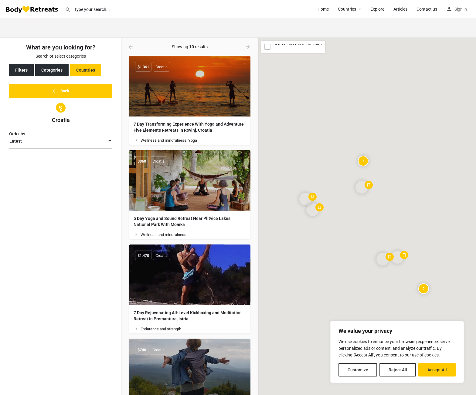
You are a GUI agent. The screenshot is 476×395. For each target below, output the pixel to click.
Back (61, 90)
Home (323, 9)
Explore (377, 9)
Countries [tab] (85, 70)
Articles (400, 9)
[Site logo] (32, 8)
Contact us (426, 9)
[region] (397, 352)
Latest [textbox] (15, 143)
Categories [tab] (52, 70)
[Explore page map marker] (305, 199)
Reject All (398, 369)
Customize (358, 369)
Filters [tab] (21, 70)
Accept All (437, 369)
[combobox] (60, 143)
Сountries (347, 9)
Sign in (460, 9)
